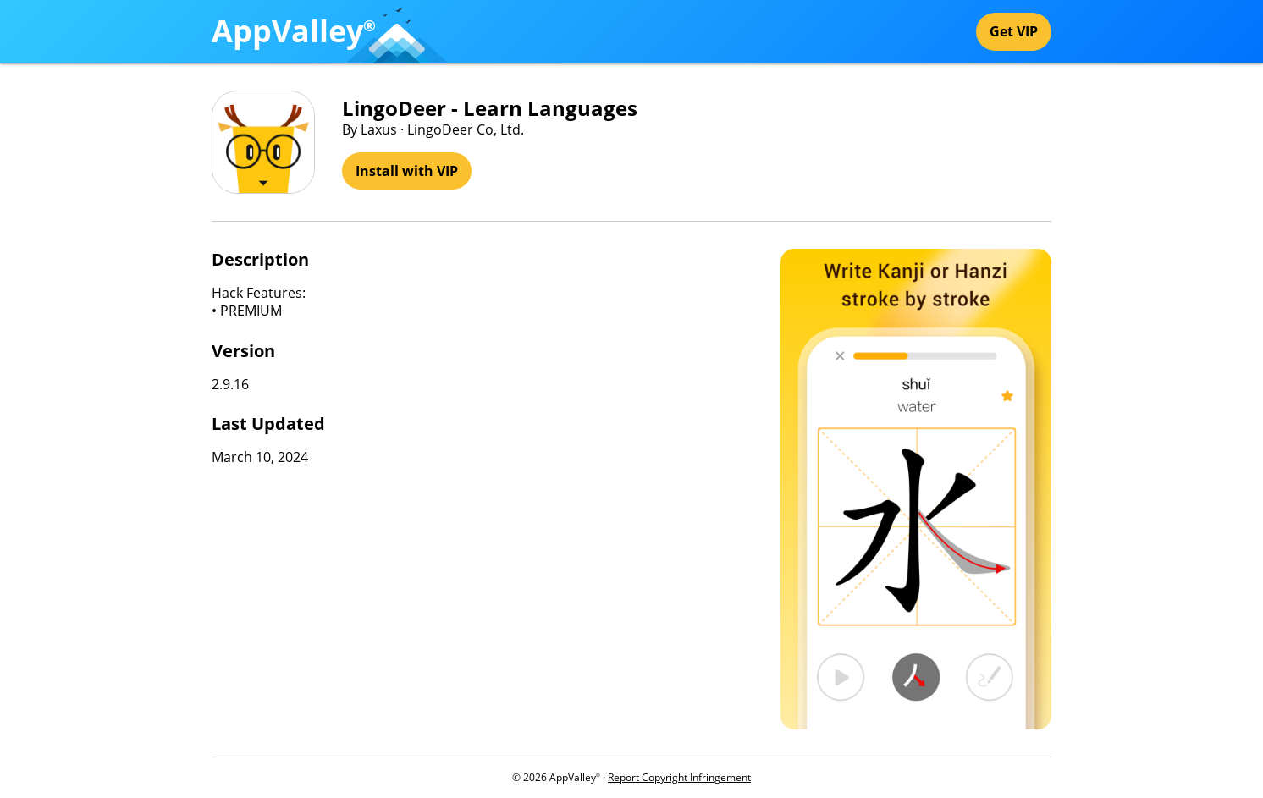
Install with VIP (407, 171)
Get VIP (1014, 31)
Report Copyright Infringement (679, 777)
